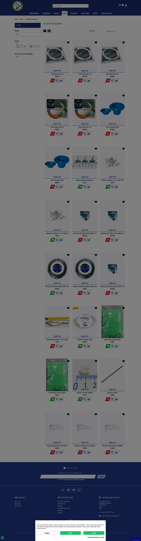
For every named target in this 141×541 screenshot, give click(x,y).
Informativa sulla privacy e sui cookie (96, 537)
